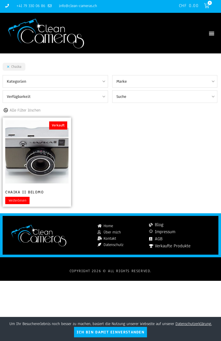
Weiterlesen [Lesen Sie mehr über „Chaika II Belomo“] (17, 200)
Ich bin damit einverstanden (110, 332)
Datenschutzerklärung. (193, 323)
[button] (211, 33)
